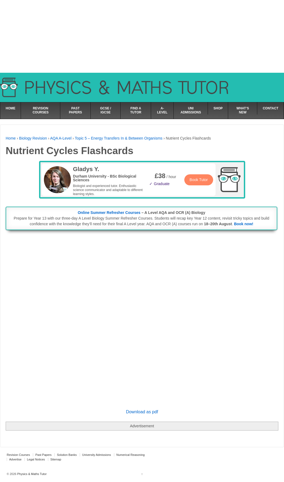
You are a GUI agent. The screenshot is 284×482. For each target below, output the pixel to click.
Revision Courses (18, 454)
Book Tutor (199, 180)
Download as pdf (142, 412)
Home (11, 138)
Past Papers (43, 454)
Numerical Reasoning (130, 454)
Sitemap (55, 459)
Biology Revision (33, 138)
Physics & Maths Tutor (31, 474)
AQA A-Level (60, 138)
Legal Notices (36, 459)
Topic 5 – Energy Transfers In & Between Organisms (118, 138)
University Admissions (96, 454)
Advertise (15, 459)
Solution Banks (67, 454)
